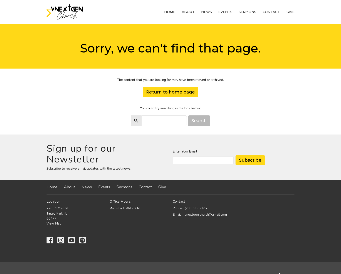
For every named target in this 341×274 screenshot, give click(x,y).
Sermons (247, 12)
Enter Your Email (185, 151)
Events (225, 12)
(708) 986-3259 (197, 208)
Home (169, 12)
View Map (54, 223)
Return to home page (170, 92)
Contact (271, 12)
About (188, 12)
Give (290, 12)
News (206, 12)
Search (199, 120)
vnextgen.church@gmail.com (206, 214)
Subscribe (250, 160)
